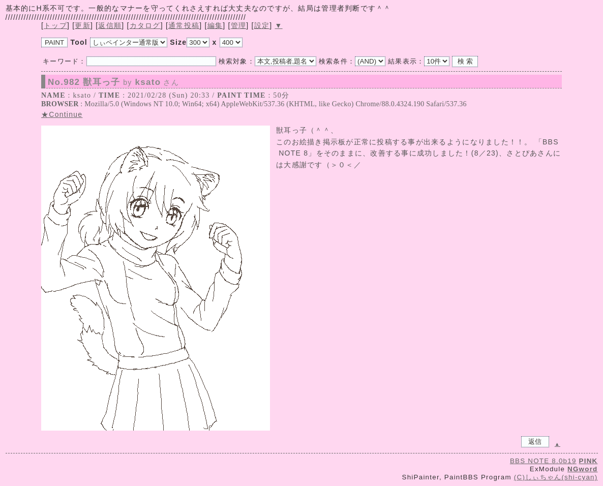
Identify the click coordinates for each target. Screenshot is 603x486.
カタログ (145, 25)
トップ (55, 25)
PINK (588, 461)
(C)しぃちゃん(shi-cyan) (556, 477)
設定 (262, 25)
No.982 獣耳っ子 (113, 82)
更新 (83, 25)
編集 (215, 25)
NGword (582, 469)
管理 (239, 25)
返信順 (110, 25)
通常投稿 (183, 25)
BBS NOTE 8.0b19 (543, 461)
